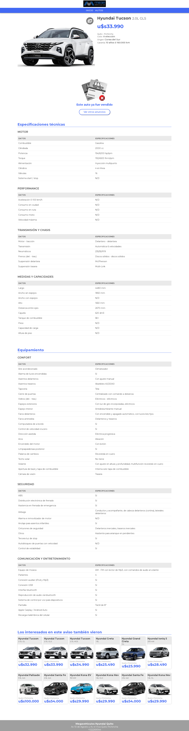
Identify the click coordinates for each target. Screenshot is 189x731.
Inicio (89, 10)
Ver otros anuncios (95, 112)
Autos (99, 10)
